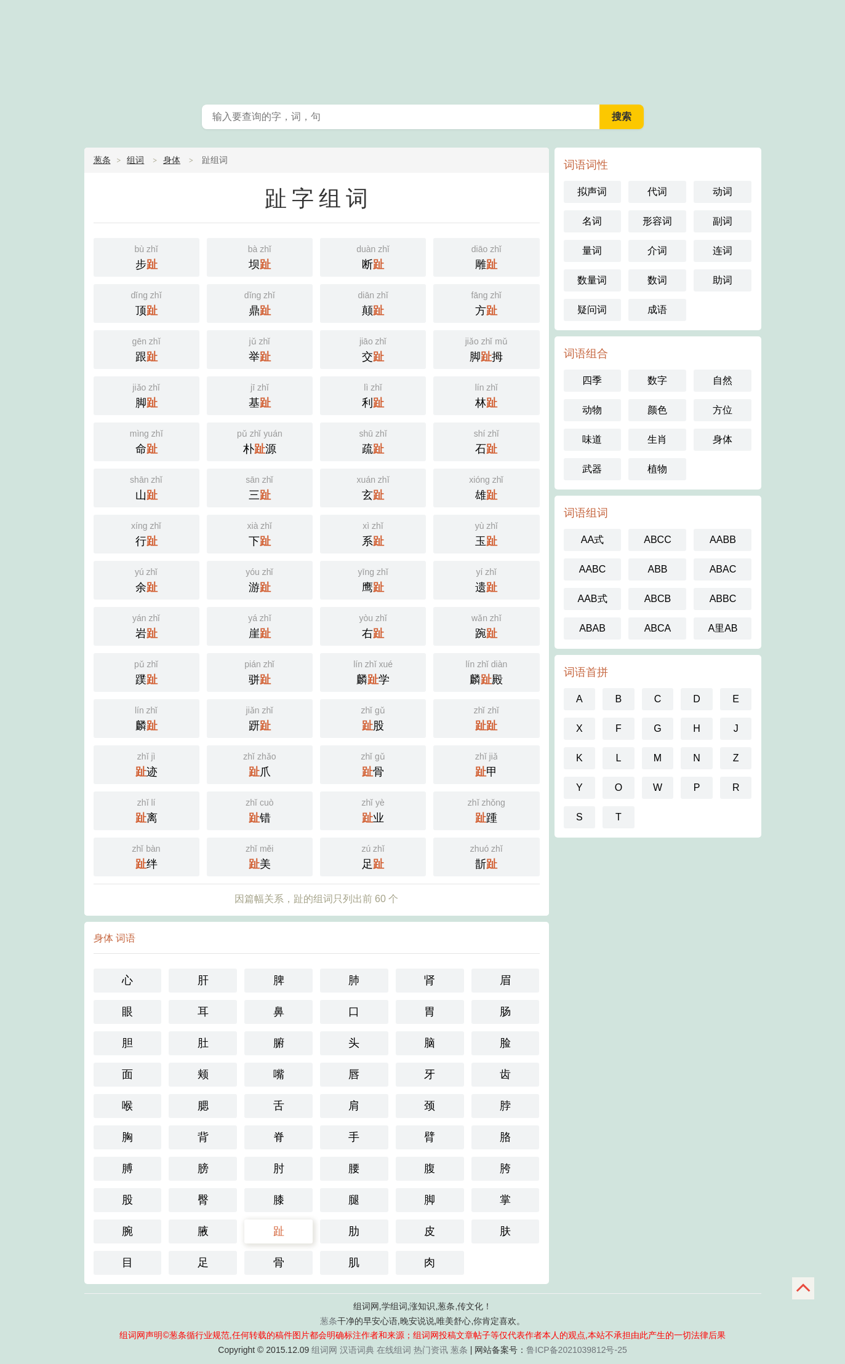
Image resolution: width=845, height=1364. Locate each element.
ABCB (657, 598)
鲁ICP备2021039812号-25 (576, 1350)
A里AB (722, 628)
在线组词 (394, 1350)
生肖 (657, 439)
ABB (657, 569)
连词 (722, 250)
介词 (657, 250)
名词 (592, 221)
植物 (657, 469)
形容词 (657, 221)
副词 (722, 221)
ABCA (657, 628)
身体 (171, 160)
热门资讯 (431, 1350)
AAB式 (592, 598)
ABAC (723, 569)
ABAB (592, 628)
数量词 (592, 280)
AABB (723, 539)
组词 (135, 160)
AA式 (592, 539)
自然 (722, 380)
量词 (592, 250)
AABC (592, 569)
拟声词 (592, 191)
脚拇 (486, 348)
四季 (592, 380)
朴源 (259, 440)
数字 (657, 380)
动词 (722, 191)
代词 (657, 191)
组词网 (324, 1350)
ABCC (657, 539)
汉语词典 (357, 1350)
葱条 (422, 49)
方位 (722, 410)
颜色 (657, 410)
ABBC (723, 598)
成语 (657, 309)
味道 (592, 439)
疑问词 (592, 309)
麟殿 (486, 671)
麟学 (372, 671)
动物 (592, 410)
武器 (592, 469)
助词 (722, 280)
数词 (657, 280)
